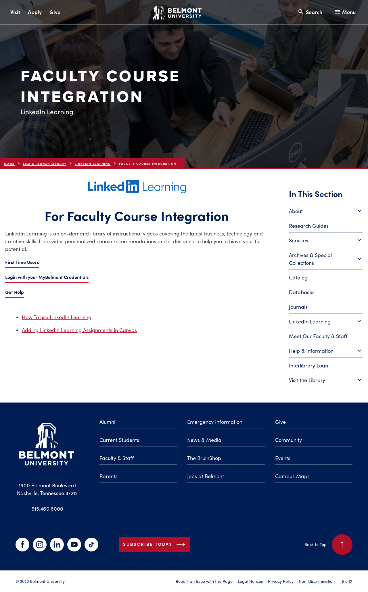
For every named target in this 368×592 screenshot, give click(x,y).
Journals (298, 306)
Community (288, 439)
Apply (35, 12)
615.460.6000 (47, 508)
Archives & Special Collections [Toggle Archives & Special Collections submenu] (326, 259)
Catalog (298, 277)
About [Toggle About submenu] (326, 211)
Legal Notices (250, 581)
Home (9, 164)
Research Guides (309, 225)
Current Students (119, 439)
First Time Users (22, 262)
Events (282, 458)
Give (54, 12)
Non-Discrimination (317, 581)
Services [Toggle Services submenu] (326, 241)
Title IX (346, 581)
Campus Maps (292, 476)
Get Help (14, 292)
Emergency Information (214, 421)
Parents (108, 476)
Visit (15, 12)
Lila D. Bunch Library (44, 164)
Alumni (107, 421)
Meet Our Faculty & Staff (318, 336)
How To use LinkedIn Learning (56, 317)
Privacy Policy (281, 581)
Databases (302, 292)
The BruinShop (204, 458)
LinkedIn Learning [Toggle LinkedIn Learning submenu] (326, 322)
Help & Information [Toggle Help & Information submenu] (326, 351)
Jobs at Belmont (205, 476)
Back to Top (328, 544)
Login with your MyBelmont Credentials (47, 277)
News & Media (204, 439)
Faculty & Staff (116, 458)
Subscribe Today (155, 545)
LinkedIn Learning (93, 164)
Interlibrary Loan (308, 365)
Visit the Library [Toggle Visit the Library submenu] (326, 380)
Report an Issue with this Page (204, 581)
